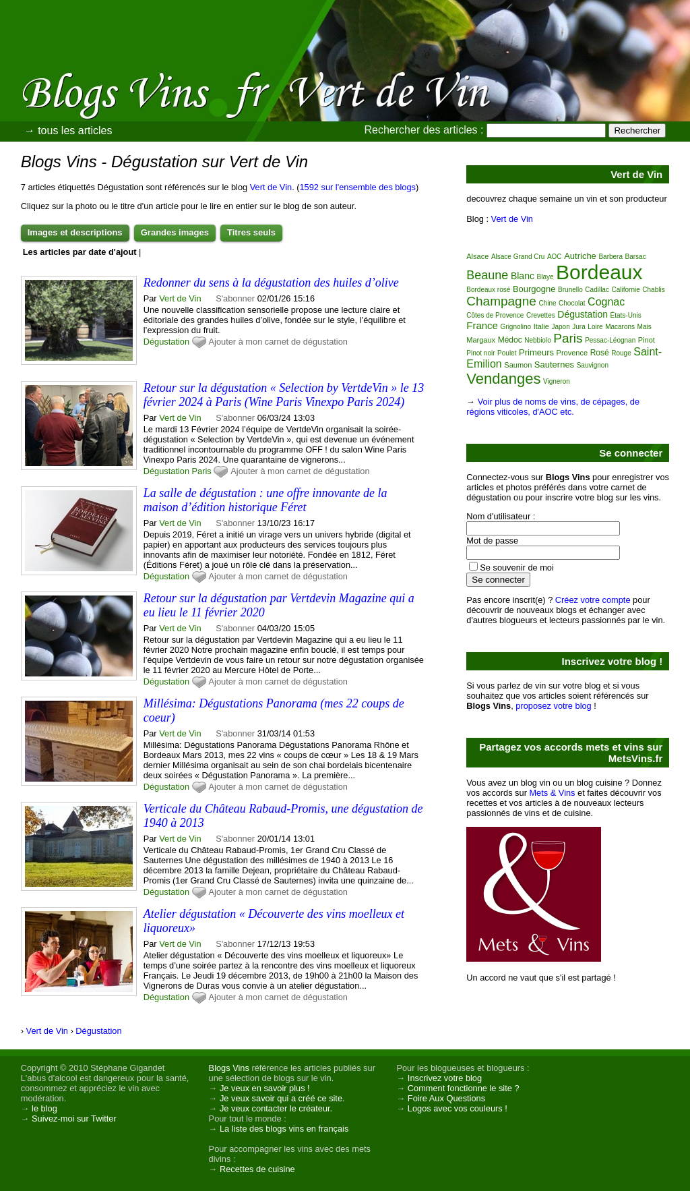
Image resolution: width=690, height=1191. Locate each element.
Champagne (501, 301)
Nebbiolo (537, 340)
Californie (625, 289)
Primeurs (536, 352)
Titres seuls (251, 232)
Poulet (506, 353)
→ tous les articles (68, 130)
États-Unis (625, 315)
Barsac (635, 256)
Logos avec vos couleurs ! (457, 1108)
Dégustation (166, 342)
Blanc (522, 275)
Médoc (510, 340)
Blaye (545, 277)
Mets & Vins (552, 793)
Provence (572, 353)
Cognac (606, 302)
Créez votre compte (593, 600)
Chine (547, 303)
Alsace (477, 256)
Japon (561, 326)
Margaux (480, 340)
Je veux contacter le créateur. (276, 1108)
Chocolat (572, 303)
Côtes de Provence (495, 315)
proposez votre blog (553, 706)
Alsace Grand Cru (517, 256)
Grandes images (175, 232)
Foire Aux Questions (446, 1098)
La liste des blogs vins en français (284, 1129)
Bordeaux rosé (488, 289)
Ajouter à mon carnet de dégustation (278, 342)
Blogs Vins (229, 1068)
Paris (202, 471)
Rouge (621, 353)
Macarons (620, 326)
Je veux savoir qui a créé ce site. (282, 1098)
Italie (541, 326)
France (482, 325)
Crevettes (540, 315)
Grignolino (516, 326)
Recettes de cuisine (257, 1169)
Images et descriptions (75, 232)
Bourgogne (534, 289)
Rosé (599, 352)
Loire (595, 326)
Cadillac (597, 289)
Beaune (487, 275)
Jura (578, 326)
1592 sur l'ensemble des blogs (358, 187)
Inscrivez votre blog (445, 1078)
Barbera (610, 256)
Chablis (653, 289)
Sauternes (554, 364)
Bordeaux (599, 272)
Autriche (580, 256)
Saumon (518, 365)
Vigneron (556, 381)
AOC (554, 256)
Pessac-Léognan (610, 340)
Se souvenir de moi (517, 567)
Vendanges (503, 378)
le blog (44, 1108)
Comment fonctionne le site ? (464, 1088)
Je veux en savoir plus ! (265, 1088)
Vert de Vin (271, 187)
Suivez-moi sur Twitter (74, 1118)
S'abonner (235, 298)
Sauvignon (592, 365)
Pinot (646, 340)
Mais (644, 326)
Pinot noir (480, 353)
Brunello (570, 289)
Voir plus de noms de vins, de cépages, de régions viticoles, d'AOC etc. (552, 407)
